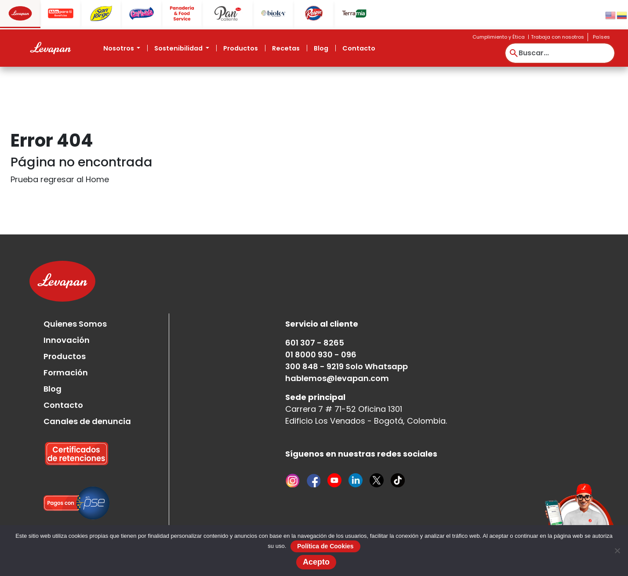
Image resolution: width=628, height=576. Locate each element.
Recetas (286, 48)
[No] (617, 550)
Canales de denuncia (87, 421)
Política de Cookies (325, 546)
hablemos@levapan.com (337, 378)
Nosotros (119, 48)
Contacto (358, 48)
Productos (240, 48)
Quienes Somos (75, 323)
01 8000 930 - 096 (320, 354)
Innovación (67, 340)
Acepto (316, 562)
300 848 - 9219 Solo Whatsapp (346, 366)
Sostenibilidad (179, 48)
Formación (66, 372)
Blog (321, 48)
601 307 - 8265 (314, 342)
